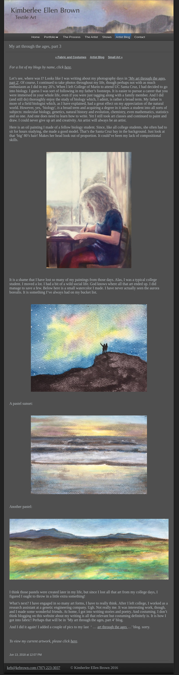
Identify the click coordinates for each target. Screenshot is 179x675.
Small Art (115, 57)
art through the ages (113, 627)
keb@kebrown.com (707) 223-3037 (33, 668)
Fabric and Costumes (70, 57)
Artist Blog (97, 57)
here (68, 67)
